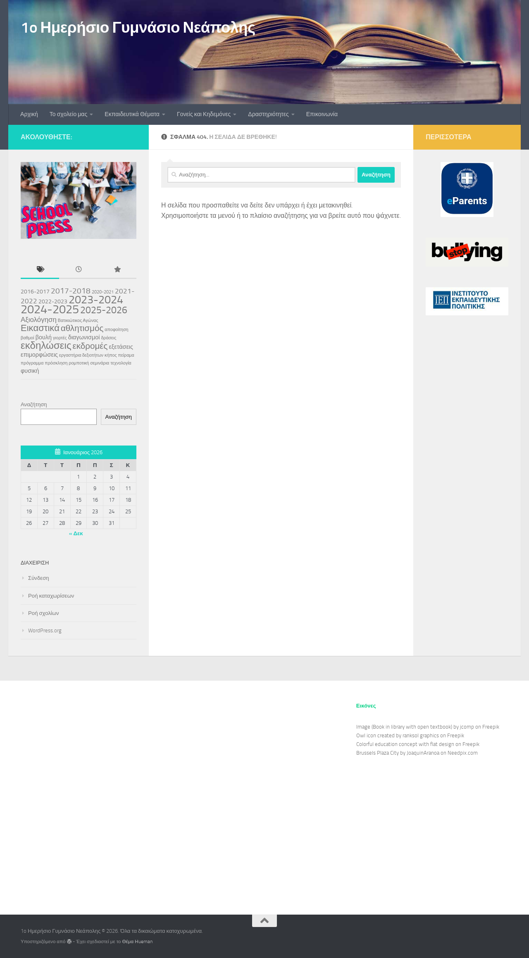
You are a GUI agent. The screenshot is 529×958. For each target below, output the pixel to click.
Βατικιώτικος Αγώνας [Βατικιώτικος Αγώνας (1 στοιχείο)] (78, 320)
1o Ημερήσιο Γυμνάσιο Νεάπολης (138, 27)
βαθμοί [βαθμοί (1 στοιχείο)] (27, 338)
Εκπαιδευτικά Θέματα (132, 114)
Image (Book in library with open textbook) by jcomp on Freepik (427, 727)
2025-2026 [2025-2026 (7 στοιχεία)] (103, 310)
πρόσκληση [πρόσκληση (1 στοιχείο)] (56, 363)
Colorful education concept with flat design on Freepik (417, 744)
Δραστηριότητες (268, 114)
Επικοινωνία (322, 114)
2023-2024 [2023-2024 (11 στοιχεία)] (96, 299)
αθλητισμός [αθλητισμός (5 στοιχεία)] (82, 328)
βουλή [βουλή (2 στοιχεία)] (44, 337)
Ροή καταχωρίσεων (51, 596)
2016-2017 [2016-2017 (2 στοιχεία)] (35, 291)
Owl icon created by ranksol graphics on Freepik (410, 735)
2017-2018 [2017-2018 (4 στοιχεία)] (71, 291)
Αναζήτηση (34, 404)
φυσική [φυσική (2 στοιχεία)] (30, 370)
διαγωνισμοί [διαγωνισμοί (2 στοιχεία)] (84, 337)
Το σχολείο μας (68, 114)
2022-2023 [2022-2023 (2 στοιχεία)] (52, 301)
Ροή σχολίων (43, 613)
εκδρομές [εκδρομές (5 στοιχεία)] (90, 346)
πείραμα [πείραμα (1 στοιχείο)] (126, 355)
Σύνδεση (38, 578)
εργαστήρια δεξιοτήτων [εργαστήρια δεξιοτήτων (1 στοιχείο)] (81, 355)
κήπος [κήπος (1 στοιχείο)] (111, 355)
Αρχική (29, 114)
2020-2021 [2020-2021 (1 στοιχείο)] (103, 292)
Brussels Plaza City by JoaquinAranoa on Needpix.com (417, 753)
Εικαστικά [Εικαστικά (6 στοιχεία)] (40, 328)
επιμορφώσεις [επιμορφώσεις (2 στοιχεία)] (39, 354)
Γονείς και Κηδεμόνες (204, 114)
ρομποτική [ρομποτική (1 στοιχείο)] (79, 363)
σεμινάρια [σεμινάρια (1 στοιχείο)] (99, 363)
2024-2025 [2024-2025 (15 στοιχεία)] (50, 309)
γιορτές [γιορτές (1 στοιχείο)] (60, 338)
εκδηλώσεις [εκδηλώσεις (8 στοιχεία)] (46, 345)
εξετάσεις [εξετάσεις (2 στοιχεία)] (121, 346)
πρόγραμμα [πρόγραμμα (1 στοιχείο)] (32, 363)
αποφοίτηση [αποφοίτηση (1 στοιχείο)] (116, 329)
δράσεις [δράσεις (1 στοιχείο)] (108, 338)
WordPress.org (45, 630)
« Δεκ (76, 533)
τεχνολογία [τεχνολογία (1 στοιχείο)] (120, 363)
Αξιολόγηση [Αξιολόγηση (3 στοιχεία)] (39, 319)
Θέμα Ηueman (137, 941)
